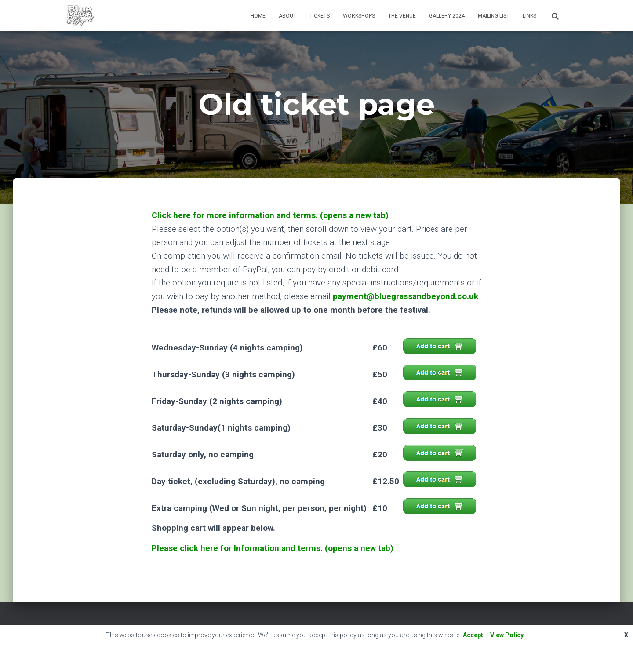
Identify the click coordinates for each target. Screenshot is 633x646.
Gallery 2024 (447, 16)
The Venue (402, 16)
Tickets (319, 16)
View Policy (507, 635)
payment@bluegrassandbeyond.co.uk (405, 296)
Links (529, 16)
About (287, 16)
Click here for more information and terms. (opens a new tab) (270, 215)
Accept (473, 635)
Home (258, 16)
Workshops (359, 16)
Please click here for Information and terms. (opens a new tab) (272, 548)
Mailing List (493, 16)
